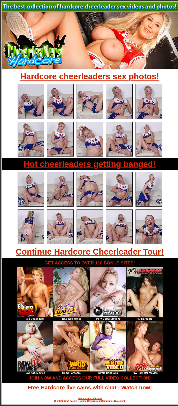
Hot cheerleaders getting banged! (90, 164)
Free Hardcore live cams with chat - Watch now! (89, 387)
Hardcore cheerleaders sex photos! (89, 76)
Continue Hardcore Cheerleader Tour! (90, 251)
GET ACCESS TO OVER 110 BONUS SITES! (89, 262)
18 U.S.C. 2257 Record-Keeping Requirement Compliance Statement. (90, 401)
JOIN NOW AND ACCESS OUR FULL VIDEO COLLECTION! (90, 377)
